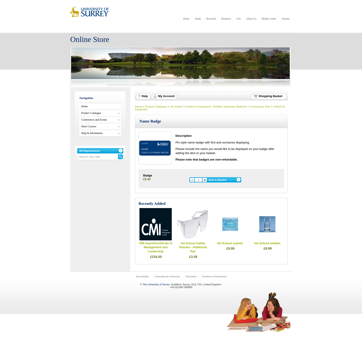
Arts (238, 18)
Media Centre (269, 18)
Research (211, 18)
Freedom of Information (214, 276)
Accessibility (142, 276)
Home (186, 18)
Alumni (285, 18)
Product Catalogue (91, 113)
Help (145, 96)
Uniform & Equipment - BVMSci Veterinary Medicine (216, 106)
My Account (166, 96)
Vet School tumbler (267, 243)
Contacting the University (167, 276)
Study (198, 18)
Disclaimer (191, 276)
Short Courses (88, 126)
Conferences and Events (94, 119)
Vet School (176, 106)
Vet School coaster (230, 243)
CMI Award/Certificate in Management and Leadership (155, 247)
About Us (251, 18)
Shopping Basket (270, 96)
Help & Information (92, 133)
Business (226, 18)
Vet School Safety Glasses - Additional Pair (193, 247)
